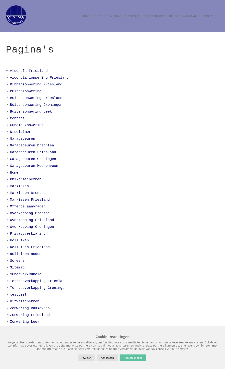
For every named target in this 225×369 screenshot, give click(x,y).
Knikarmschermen (25, 178)
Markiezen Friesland (30, 199)
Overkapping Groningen (32, 226)
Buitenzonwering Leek (31, 110)
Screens (17, 260)
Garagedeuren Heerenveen (34, 165)
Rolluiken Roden (25, 253)
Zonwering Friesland (30, 314)
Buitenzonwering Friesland (36, 97)
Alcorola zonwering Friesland (39, 77)
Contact (17, 117)
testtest (18, 294)
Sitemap (17, 266)
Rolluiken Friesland (30, 246)
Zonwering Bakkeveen (30, 307)
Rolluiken (19, 239)
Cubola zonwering (27, 124)
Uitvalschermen (24, 300)
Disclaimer (20, 131)
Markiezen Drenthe (28, 192)
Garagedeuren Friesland (33, 151)
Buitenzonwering (25, 90)
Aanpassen (107, 357)
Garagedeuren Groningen (33, 158)
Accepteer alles (132, 357)
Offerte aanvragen (28, 205)
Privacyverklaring (28, 233)
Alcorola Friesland (29, 70)
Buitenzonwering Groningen (36, 104)
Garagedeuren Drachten (32, 144)
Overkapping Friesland (32, 219)
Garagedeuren (22, 138)
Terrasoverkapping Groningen (38, 287)
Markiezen (19, 185)
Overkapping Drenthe (30, 212)
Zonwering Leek (24, 321)
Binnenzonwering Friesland (36, 83)
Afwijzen (86, 357)
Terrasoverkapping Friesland (38, 280)
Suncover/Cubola (25, 273)
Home (14, 171)
